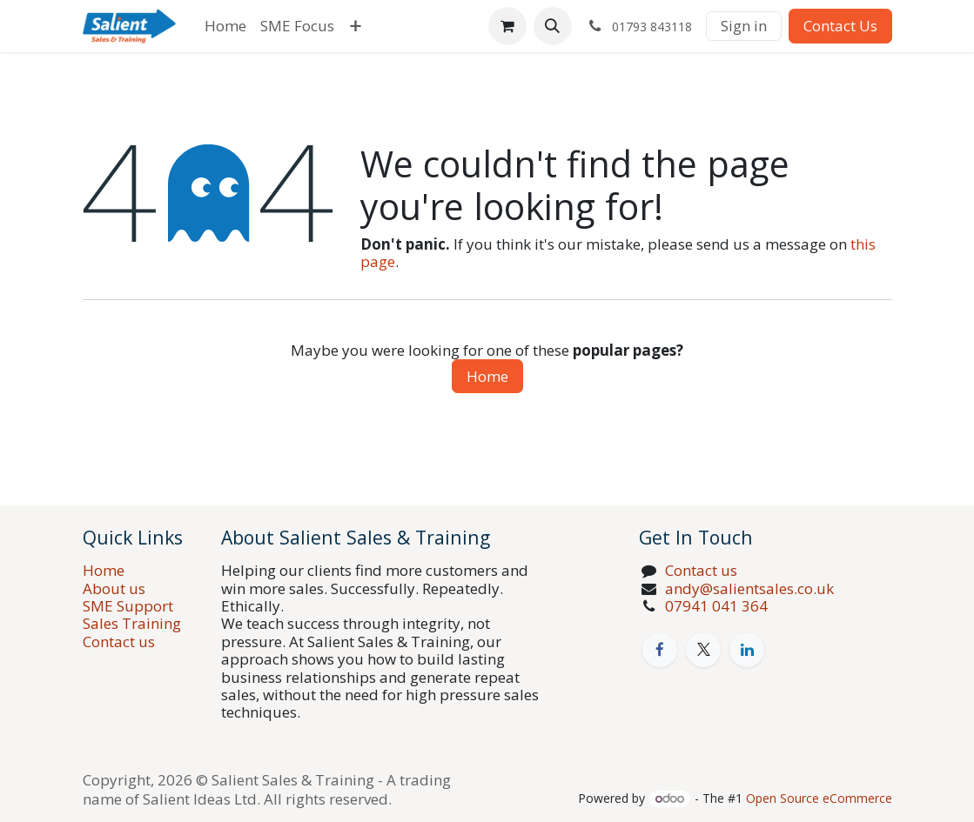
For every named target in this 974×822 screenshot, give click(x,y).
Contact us (119, 642)
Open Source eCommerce (819, 798)
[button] (553, 26)
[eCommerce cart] (507, 26)
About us (114, 588)
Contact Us (840, 26)
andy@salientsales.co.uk (751, 588)
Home (487, 376)
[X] (703, 649)
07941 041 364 (716, 606)
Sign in (744, 26)
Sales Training (132, 623)
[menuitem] (225, 26)
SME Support (128, 606)
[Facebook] (659, 649)
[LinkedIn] (746, 649)
